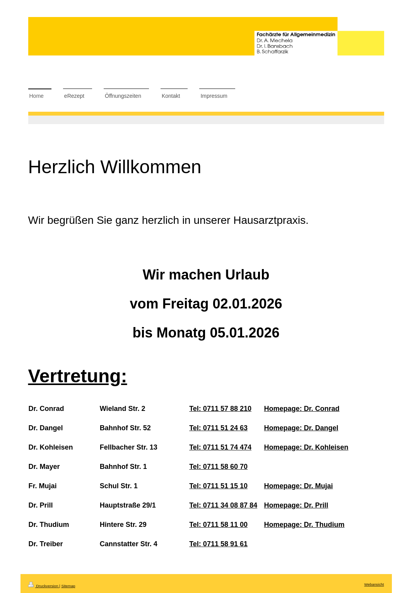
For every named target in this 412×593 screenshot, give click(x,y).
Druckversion (44, 586)
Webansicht (374, 584)
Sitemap (68, 586)
